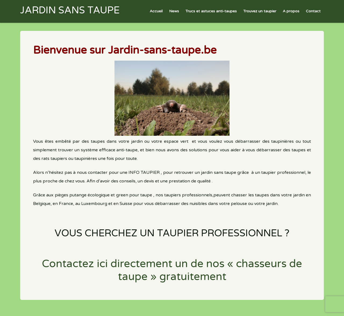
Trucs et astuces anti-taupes (211, 11)
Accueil (156, 11)
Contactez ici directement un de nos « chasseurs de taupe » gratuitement (172, 270)
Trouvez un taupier (259, 11)
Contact (313, 11)
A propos (291, 11)
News (174, 11)
